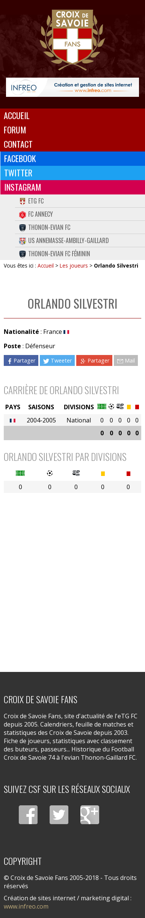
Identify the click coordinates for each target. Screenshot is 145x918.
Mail (126, 360)
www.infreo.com (26, 906)
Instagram (22, 187)
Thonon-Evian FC (44, 227)
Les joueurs (74, 265)
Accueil (17, 115)
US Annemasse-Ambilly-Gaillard (64, 240)
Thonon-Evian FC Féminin (54, 253)
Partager (21, 360)
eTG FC (31, 200)
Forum (15, 129)
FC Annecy (36, 214)
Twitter (18, 172)
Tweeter (57, 360)
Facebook (20, 158)
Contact (18, 144)
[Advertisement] (72, 577)
